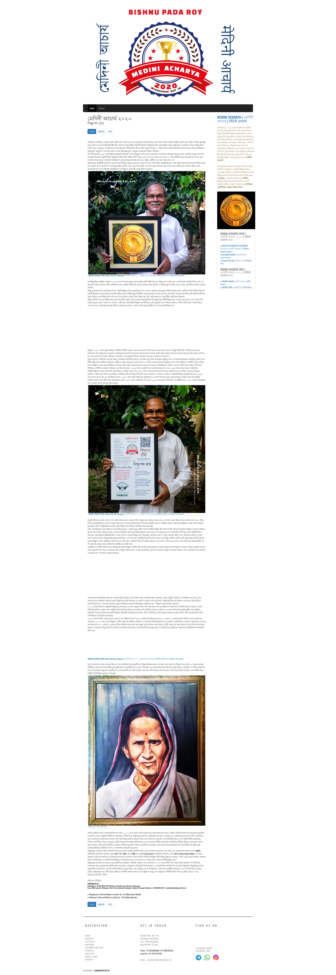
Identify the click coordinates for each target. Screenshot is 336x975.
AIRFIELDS (90, 953)
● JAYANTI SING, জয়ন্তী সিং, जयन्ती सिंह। (236, 287)
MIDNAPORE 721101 (149, 944)
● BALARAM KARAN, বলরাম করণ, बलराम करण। (233, 256)
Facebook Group (204, 948)
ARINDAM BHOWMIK (149, 938)
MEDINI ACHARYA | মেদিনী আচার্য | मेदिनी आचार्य (235, 119)
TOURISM (89, 938)
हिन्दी (110, 131)
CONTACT (89, 959)
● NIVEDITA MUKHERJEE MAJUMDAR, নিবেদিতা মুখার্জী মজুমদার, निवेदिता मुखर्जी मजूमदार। (234, 248)
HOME (87, 935)
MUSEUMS (89, 944)
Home (92, 108)
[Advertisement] (147, 328)
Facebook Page (203, 951)
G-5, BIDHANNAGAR (149, 941)
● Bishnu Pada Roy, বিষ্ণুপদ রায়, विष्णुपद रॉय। (236, 262)
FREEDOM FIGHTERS (94, 947)
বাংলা (92, 131)
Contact (101, 108)
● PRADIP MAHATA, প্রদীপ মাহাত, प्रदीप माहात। (235, 283)
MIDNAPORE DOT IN (149, 935)
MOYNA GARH (91, 956)
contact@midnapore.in (159, 960)
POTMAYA (89, 950)
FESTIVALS (90, 941)
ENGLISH (101, 131)
